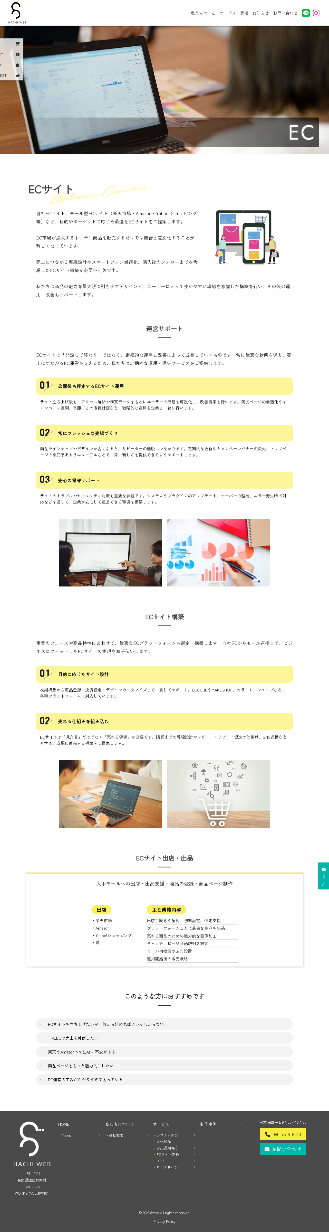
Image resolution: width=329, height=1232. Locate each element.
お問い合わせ (285, 13)
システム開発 (167, 1135)
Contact (323, 879)
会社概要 (116, 1135)
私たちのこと (203, 13)
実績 (244, 13)
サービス (228, 13)
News (66, 1135)
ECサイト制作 (168, 1154)
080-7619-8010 (287, 1134)
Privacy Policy (164, 1221)
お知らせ (261, 13)
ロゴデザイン (167, 1167)
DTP (160, 1160)
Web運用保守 (167, 1148)
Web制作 (164, 1141)
